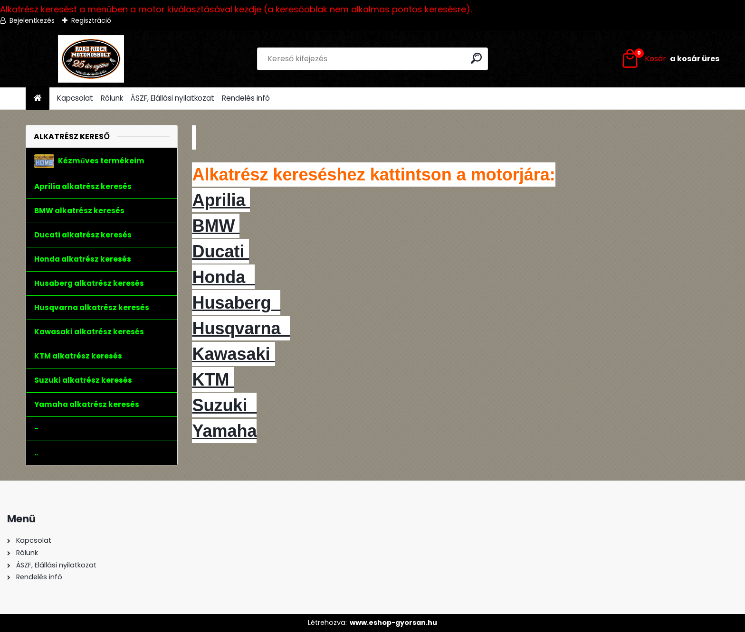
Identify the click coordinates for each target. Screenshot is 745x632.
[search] (476, 58)
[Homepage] (37, 98)
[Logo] (91, 59)
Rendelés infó (246, 98)
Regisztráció (91, 20)
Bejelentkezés (32, 20)
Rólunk (112, 98)
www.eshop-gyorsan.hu (393, 622)
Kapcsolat (75, 98)
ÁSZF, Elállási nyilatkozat (172, 98)
